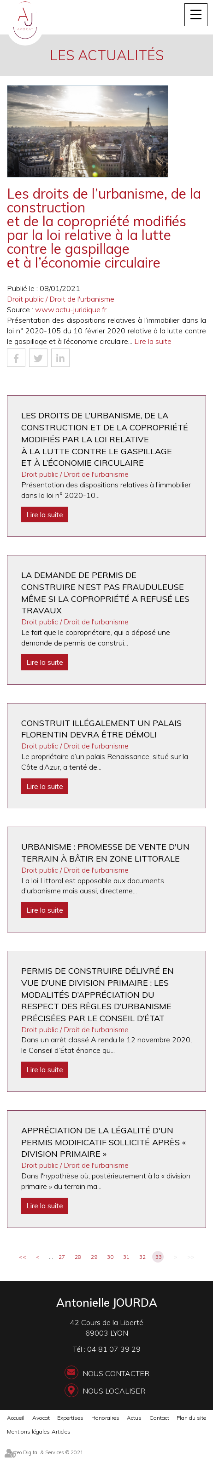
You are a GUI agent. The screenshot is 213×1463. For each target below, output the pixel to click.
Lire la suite (153, 341)
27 (62, 1256)
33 (158, 1256)
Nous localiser (114, 1390)
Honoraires (105, 1417)
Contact (159, 1417)
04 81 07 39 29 (114, 1349)
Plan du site (191, 1417)
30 (110, 1256)
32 (142, 1256)
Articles (61, 1431)
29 (94, 1256)
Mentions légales (28, 1431)
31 (126, 1256)
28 (78, 1256)
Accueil (15, 1417)
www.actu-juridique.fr (70, 309)
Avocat (41, 1417)
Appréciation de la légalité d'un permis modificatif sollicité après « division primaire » (103, 1142)
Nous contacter (116, 1373)
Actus (134, 1417)
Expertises (70, 1417)
